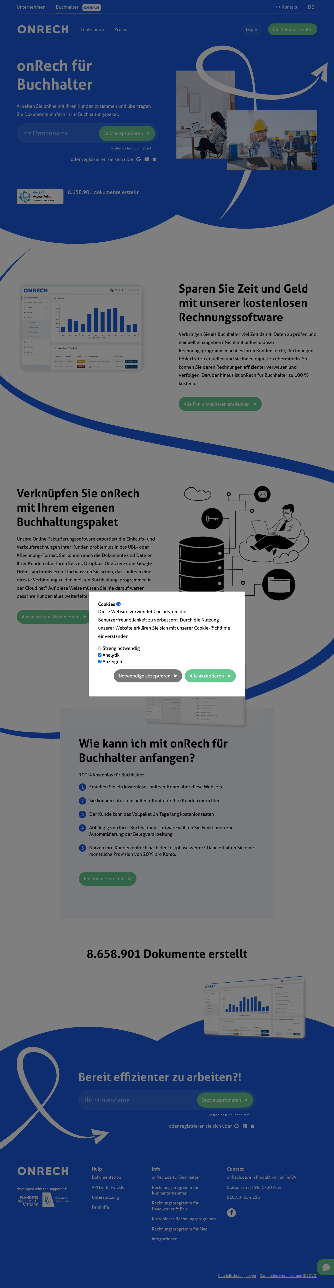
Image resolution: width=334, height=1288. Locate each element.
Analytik (111, 655)
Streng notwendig (121, 648)
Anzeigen (112, 661)
